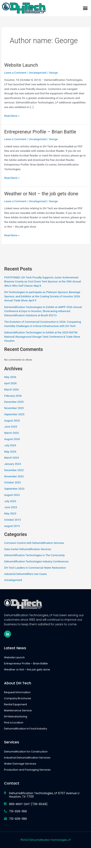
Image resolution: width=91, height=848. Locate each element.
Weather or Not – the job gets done (41, 194)
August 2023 (12, 494)
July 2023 (10, 501)
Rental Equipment (15, 704)
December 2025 (14, 401)
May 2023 (10, 513)
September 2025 (14, 414)
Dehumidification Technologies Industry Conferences (36, 561)
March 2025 (11, 432)
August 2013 (12, 526)
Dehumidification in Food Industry (25, 728)
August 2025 (12, 420)
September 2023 (14, 488)
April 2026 (10, 383)
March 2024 (11, 457)
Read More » (11, 115)
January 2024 (12, 463)
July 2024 (10, 445)
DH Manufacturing (15, 716)
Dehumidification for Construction (26, 751)
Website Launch (21, 65)
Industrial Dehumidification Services (27, 758)
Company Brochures (17, 698)
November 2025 (14, 408)
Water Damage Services (20, 764)
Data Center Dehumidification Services (27, 549)
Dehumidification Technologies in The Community (34, 555)
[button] (85, 8)
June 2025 (10, 426)
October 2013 (12, 519)
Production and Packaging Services (27, 770)
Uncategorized (37, 72)
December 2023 (14, 470)
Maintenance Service (18, 710)
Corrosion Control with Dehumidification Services (34, 542)
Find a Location (13, 722)
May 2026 (10, 377)
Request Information (17, 692)
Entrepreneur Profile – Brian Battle (40, 132)
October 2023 (12, 482)
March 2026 (11, 389)
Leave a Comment (15, 72)
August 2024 (12, 439)
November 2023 (14, 476)
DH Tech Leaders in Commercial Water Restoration (35, 567)
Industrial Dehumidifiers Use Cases (25, 573)
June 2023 (10, 507)
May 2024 (10, 451)
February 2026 (13, 395)
